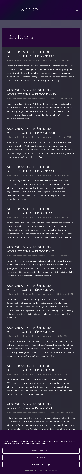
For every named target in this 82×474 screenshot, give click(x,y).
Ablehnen (41, 457)
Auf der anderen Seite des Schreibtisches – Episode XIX (30, 249)
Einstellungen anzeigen (41, 464)
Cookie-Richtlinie (31, 470)
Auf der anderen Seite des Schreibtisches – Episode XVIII (31, 288)
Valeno (29, 10)
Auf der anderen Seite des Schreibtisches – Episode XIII (30, 368)
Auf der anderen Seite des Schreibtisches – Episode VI (29, 406)
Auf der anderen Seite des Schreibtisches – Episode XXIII (31, 131)
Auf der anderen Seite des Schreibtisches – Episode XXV (31, 54)
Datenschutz (43, 470)
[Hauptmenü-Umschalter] (77, 10)
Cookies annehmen (41, 451)
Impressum (53, 470)
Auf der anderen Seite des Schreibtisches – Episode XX (30, 211)
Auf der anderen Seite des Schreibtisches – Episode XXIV (31, 92)
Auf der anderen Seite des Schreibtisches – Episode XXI (30, 169)
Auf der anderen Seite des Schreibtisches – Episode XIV (30, 330)
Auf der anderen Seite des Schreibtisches (26, 60)
